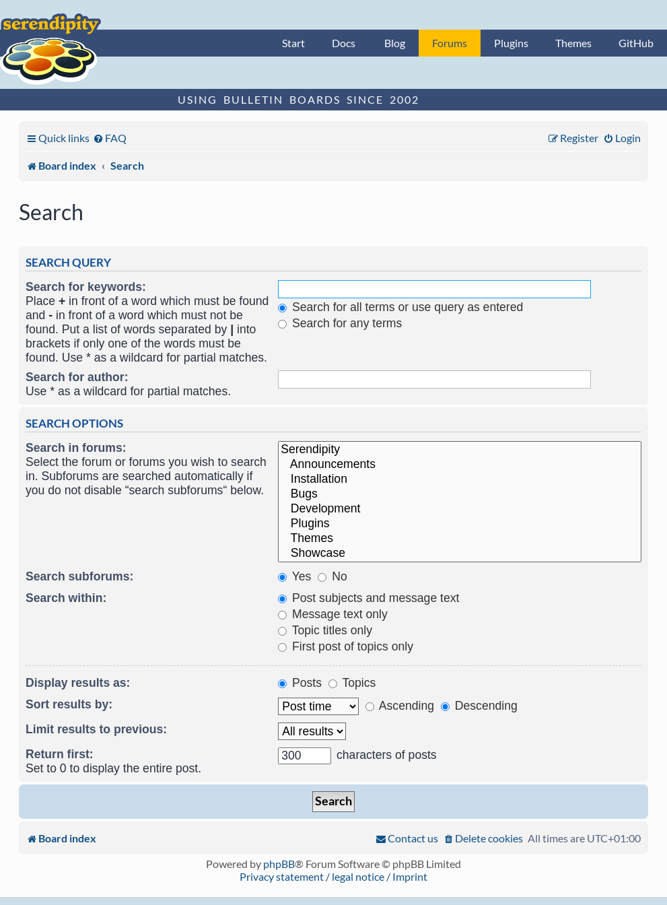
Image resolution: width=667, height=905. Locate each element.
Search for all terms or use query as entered (400, 307)
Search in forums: (76, 448)
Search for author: (77, 377)
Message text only (333, 614)
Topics (352, 683)
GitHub (636, 42)
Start (293, 42)
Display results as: (78, 683)
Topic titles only (325, 630)
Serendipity (459, 449)
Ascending (399, 705)
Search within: (66, 598)
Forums (449, 42)
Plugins (511, 42)
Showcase (459, 553)
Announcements (459, 464)
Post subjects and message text (368, 598)
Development (459, 509)
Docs (343, 42)
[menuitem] (110, 137)
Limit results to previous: (96, 729)
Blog (394, 42)
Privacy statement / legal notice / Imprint (333, 876)
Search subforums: (79, 576)
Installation (459, 479)
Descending (479, 705)
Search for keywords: (86, 287)
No (332, 576)
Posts (300, 683)
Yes (294, 576)
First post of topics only (345, 646)
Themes (573, 42)
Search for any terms (340, 323)
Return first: (60, 754)
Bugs (459, 494)
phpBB (279, 863)
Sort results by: (69, 704)
